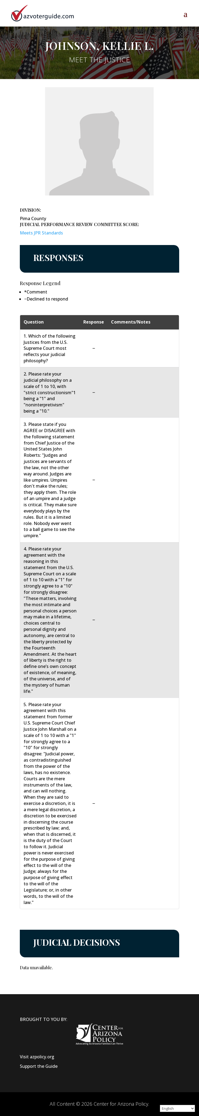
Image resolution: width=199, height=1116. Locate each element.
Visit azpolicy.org (37, 1057)
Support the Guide (39, 1066)
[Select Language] (177, 1108)
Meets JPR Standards (41, 233)
